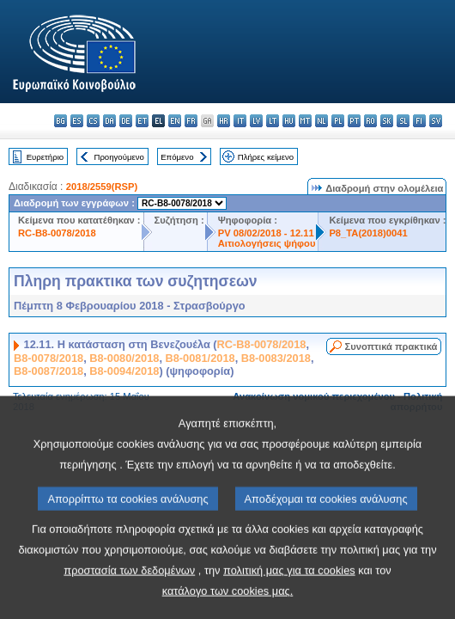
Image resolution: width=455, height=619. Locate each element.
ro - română (370, 120)
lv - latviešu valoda (256, 120)
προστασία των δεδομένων (129, 598)
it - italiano (240, 120)
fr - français (191, 120)
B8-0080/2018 (124, 358)
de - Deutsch (125, 120)
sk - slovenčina (386, 120)
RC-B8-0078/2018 (57, 233)
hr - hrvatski (223, 120)
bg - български (60, 120)
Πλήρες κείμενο (266, 157)
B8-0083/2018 (276, 358)
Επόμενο (177, 157)
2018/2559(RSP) (101, 186)
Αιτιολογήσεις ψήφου (267, 243)
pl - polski (337, 120)
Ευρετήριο (45, 157)
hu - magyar (288, 120)
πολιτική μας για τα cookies (289, 598)
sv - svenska (435, 120)
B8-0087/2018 (48, 371)
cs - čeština (93, 120)
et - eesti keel (142, 120)
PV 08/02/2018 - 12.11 (266, 233)
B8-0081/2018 (200, 358)
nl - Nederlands (321, 120)
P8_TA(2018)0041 (368, 233)
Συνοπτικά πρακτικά (391, 346)
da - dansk (109, 120)
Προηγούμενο (118, 157)
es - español (76, 120)
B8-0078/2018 (48, 358)
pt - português (354, 120)
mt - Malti (305, 120)
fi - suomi (419, 120)
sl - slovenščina (403, 120)
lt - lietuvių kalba (272, 120)
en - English (174, 120)
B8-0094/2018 (124, 371)
